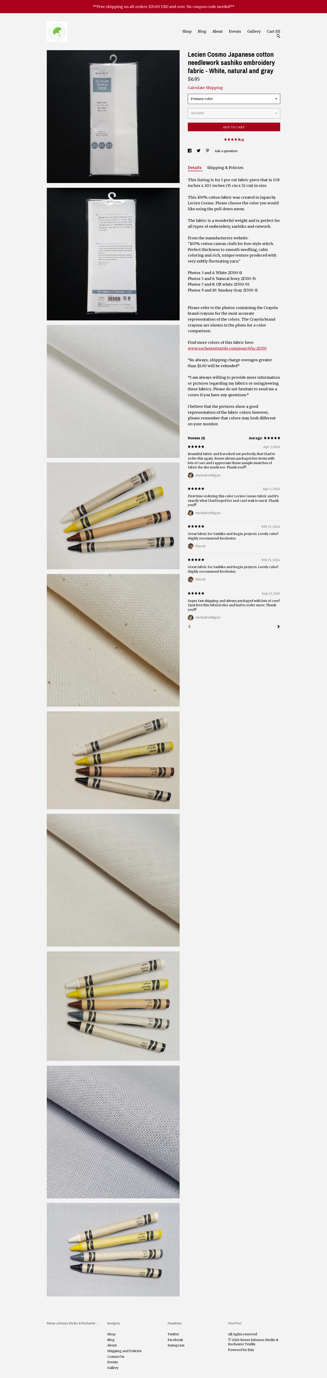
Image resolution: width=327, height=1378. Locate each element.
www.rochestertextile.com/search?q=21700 (227, 348)
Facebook (175, 1340)
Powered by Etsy (241, 1350)
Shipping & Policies (225, 167)
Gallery (254, 31)
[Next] (278, 627)
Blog (202, 31)
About (217, 31)
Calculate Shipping (205, 87)
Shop (187, 31)
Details (195, 167)
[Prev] (189, 627)
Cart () (273, 31)
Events (235, 31)
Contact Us (115, 1357)
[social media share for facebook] (190, 151)
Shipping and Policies (124, 1351)
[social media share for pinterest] (208, 151)
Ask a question (226, 151)
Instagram (176, 1345)
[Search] (278, 36)
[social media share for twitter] (199, 151)
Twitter (173, 1334)
